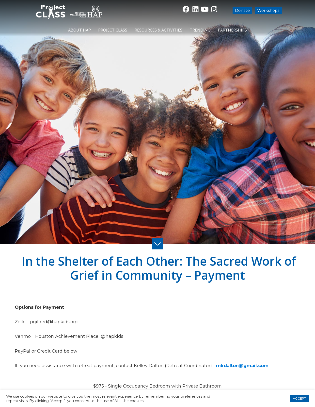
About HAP (79, 30)
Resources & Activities (158, 30)
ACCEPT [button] (299, 398)
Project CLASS (112, 30)
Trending (200, 30)
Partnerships (232, 30)
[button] (186, 9)
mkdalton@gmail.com (242, 365)
